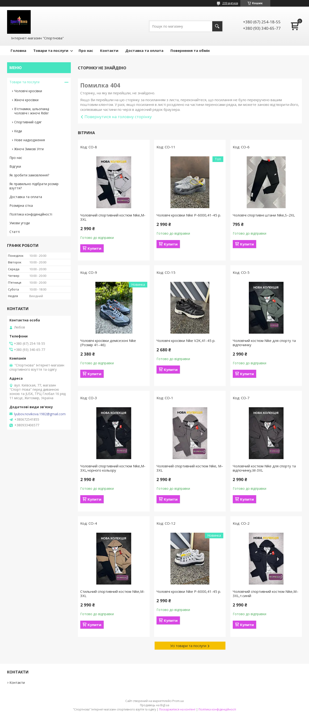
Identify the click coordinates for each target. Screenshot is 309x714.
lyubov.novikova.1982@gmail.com (40, 414)
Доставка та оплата (144, 50)
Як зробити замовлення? (29, 175)
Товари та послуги (50, 50)
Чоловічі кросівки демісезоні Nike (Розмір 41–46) (108, 342)
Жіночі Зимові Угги (29, 149)
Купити (94, 248)
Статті (14, 231)
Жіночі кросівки (26, 100)
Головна (18, 50)
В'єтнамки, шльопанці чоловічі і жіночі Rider (31, 111)
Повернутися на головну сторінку (118, 116)
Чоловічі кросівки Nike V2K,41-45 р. (186, 340)
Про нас (86, 50)
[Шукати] (217, 26)
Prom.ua (178, 701)
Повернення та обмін (190, 50)
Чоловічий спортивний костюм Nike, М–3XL (190, 468)
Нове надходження (29, 140)
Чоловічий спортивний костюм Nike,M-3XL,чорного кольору (112, 468)
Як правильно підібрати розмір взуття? (34, 186)
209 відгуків (230, 3)
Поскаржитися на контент (177, 709)
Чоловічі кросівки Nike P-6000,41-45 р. (189, 215)
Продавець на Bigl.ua (154, 705)
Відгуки (15, 166)
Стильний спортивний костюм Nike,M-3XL (112, 593)
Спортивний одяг (28, 122)
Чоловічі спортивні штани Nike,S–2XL (264, 215)
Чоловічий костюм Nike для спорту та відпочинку (264, 342)
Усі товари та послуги (188, 645)
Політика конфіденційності (30, 214)
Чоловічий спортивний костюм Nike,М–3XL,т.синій (265, 593)
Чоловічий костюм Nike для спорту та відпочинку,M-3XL (264, 468)
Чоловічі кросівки (28, 91)
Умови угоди (19, 223)
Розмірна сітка (21, 205)
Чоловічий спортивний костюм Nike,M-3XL (112, 217)
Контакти (109, 50)
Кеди (18, 131)
